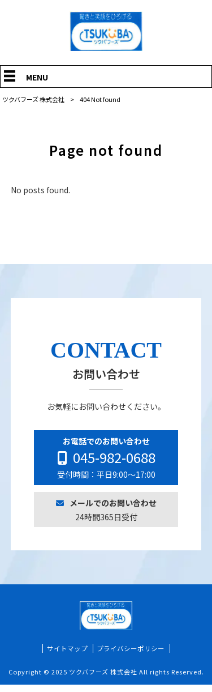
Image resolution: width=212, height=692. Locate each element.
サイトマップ (67, 655)
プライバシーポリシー (131, 655)
